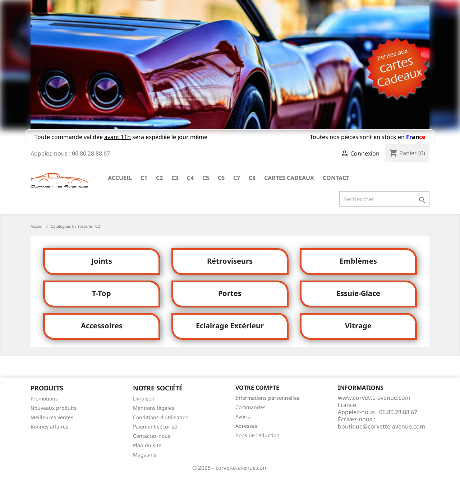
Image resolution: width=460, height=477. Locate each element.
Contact (336, 178)
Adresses (246, 425)
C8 (252, 178)
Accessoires (102, 325)
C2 (159, 178)
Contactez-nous (151, 435)
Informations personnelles (267, 397)
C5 (205, 178)
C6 (221, 178)
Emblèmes (358, 261)
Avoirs (242, 416)
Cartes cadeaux (289, 178)
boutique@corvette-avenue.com (381, 426)
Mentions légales (153, 407)
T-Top (101, 293)
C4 (190, 178)
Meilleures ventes (52, 417)
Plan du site (147, 445)
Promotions (44, 398)
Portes (230, 293)
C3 (174, 178)
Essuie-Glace (358, 293)
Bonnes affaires (49, 426)
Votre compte (257, 388)
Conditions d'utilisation (161, 417)
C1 (144, 178)
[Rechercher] (384, 199)
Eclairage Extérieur (230, 325)
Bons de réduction (257, 435)
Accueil (120, 178)
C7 (236, 178)
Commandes (250, 407)
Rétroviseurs (230, 261)
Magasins (144, 454)
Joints (101, 261)
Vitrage (358, 325)
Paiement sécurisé (155, 426)
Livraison (144, 398)
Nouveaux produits (54, 407)
